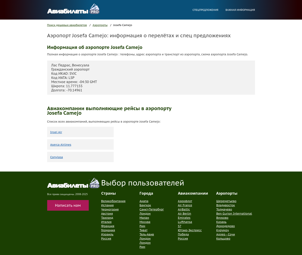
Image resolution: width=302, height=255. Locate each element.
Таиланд (107, 218)
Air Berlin (184, 213)
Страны (108, 193)
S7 (179, 226)
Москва (144, 222)
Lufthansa (185, 222)
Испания (107, 205)
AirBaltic (184, 209)
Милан (144, 218)
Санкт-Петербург (151, 209)
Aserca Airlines (60, 145)
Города (146, 193)
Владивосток (225, 205)
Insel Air (56, 132)
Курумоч (222, 230)
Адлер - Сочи (225, 234)
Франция (107, 226)
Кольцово (223, 238)
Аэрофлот (185, 201)
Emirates (184, 218)
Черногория (110, 209)
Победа (183, 234)
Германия (108, 230)
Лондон (144, 213)
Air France (185, 205)
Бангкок (145, 205)
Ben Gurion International (234, 213)
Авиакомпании (193, 193)
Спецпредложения (205, 9)
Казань (221, 222)
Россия (106, 238)
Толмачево (224, 209)
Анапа (143, 201)
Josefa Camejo (122, 25)
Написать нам (68, 205)
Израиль (107, 234)
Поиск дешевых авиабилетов (67, 25)
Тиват (143, 230)
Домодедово (225, 226)
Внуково (222, 218)
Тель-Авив (146, 234)
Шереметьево (226, 201)
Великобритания (113, 201)
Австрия (107, 213)
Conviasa (56, 157)
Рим (142, 226)
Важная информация (240, 9)
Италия (106, 222)
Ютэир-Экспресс (190, 230)
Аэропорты (99, 25)
